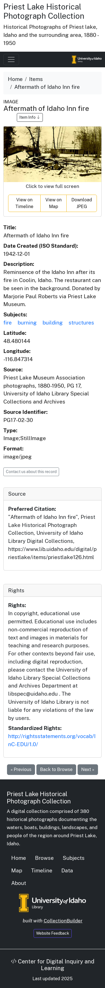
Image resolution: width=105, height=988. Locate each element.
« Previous (21, 769)
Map (16, 870)
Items (36, 79)
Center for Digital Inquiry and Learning (52, 965)
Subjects (74, 858)
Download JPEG (81, 203)
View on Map (53, 203)
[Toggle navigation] (11, 59)
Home (15, 79)
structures (81, 322)
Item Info (29, 117)
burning (27, 322)
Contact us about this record (31, 471)
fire (7, 322)
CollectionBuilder (63, 920)
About (18, 883)
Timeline (41, 870)
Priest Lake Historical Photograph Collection (43, 11)
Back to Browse (56, 769)
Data (67, 870)
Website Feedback (52, 933)
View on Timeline (24, 203)
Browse (44, 858)
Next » (87, 769)
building (53, 322)
